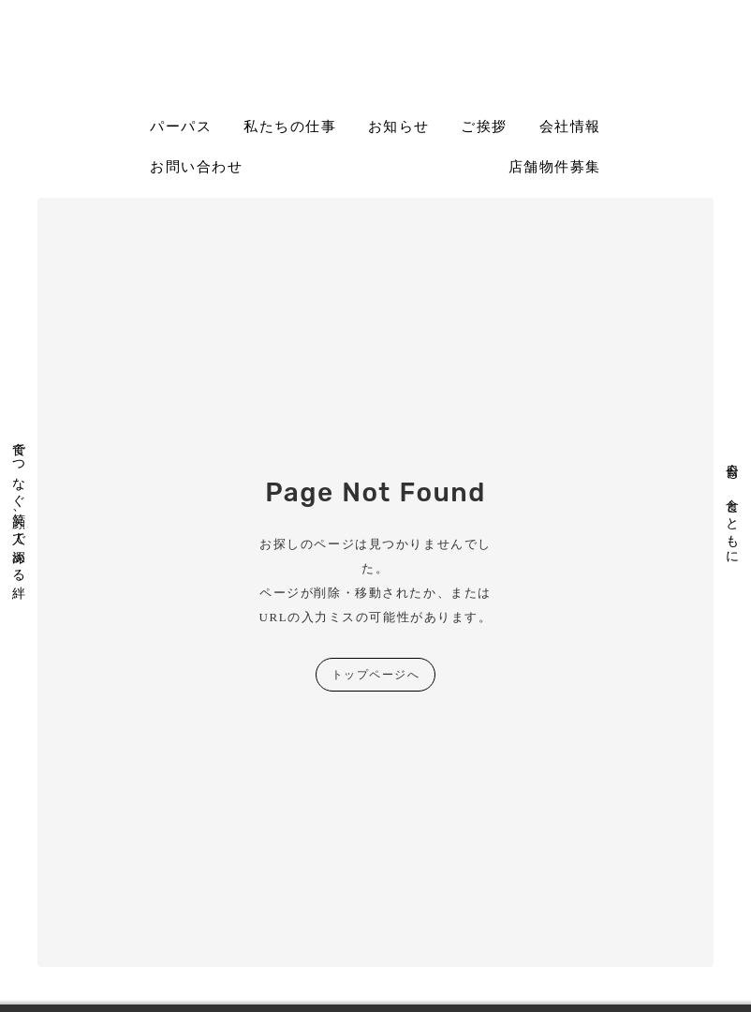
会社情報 (570, 126)
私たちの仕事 (289, 126)
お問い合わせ (196, 166)
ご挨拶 (484, 126)
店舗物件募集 (554, 166)
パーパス (181, 126)
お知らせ (399, 126)
